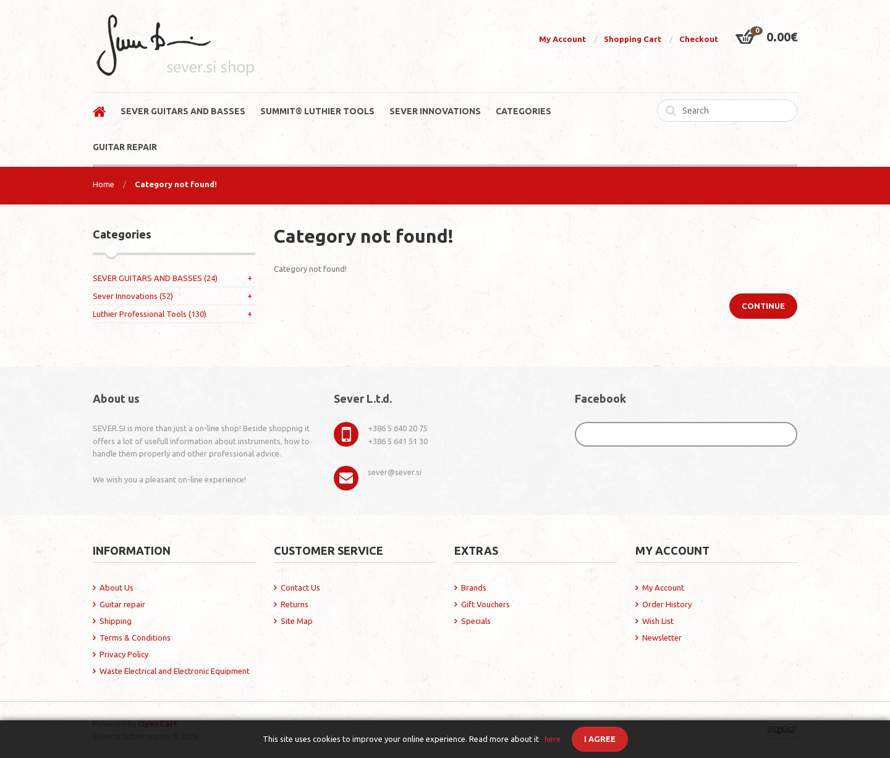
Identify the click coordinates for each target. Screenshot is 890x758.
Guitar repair (122, 604)
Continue (763, 305)
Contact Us (300, 587)
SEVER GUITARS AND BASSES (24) (155, 278)
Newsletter (662, 637)
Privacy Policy (124, 654)
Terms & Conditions (135, 637)
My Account (562, 39)
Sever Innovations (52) (133, 296)
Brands (473, 587)
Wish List (658, 621)
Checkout (698, 39)
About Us (117, 587)
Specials (476, 621)
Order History (667, 604)
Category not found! (176, 184)
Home (103, 184)
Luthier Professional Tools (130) (149, 314)
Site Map (297, 621)
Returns (294, 604)
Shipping (116, 621)
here (553, 739)
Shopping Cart (632, 39)
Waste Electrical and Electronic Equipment (175, 671)
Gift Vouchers (485, 604)
